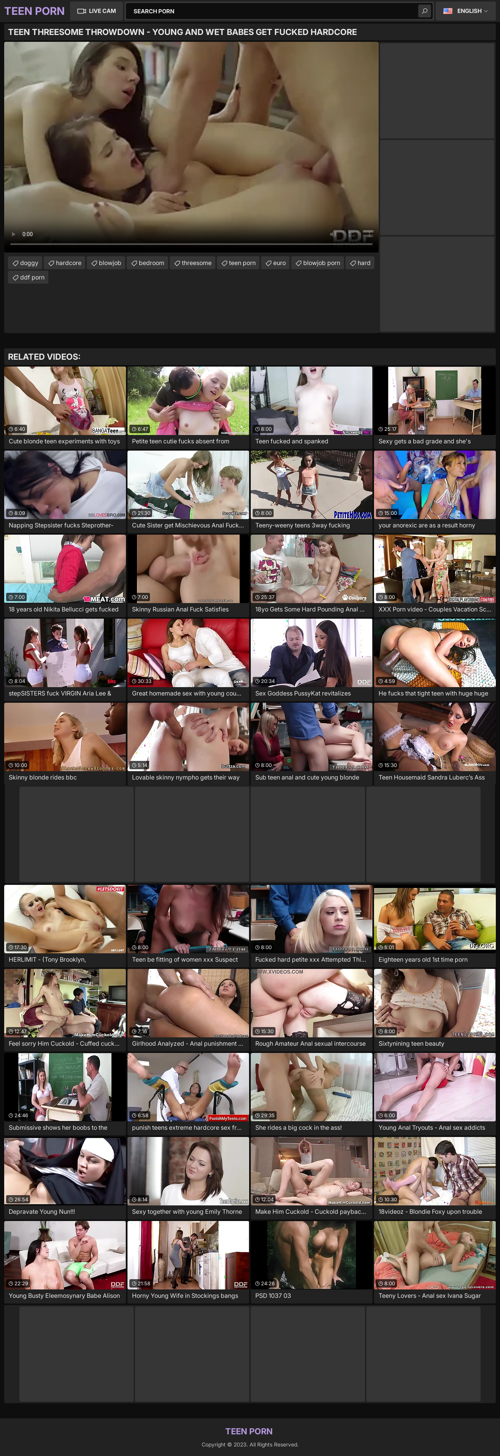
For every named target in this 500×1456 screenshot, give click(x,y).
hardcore (68, 263)
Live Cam (102, 10)
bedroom (151, 263)
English (469, 10)
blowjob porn (321, 263)
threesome (197, 263)
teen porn (242, 263)
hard (364, 263)
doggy (29, 263)
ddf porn (32, 277)
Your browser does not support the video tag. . (191, 147)
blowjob (110, 263)
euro (279, 263)
